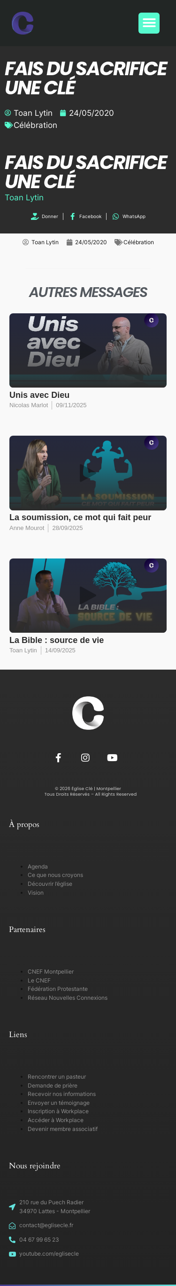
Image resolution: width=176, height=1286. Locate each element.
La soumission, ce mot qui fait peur (80, 517)
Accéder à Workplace (56, 1119)
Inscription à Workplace (58, 1111)
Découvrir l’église (50, 883)
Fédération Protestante (58, 988)
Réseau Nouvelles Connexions (67, 997)
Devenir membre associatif (63, 1128)
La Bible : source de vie (56, 640)
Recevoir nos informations (62, 1093)
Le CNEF (39, 980)
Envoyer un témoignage (59, 1102)
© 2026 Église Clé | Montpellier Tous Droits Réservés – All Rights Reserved (88, 792)
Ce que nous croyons (55, 874)
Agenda (38, 866)
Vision (36, 892)
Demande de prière (52, 1085)
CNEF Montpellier (51, 971)
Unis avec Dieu (39, 395)
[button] (149, 23)
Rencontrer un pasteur (57, 1076)
